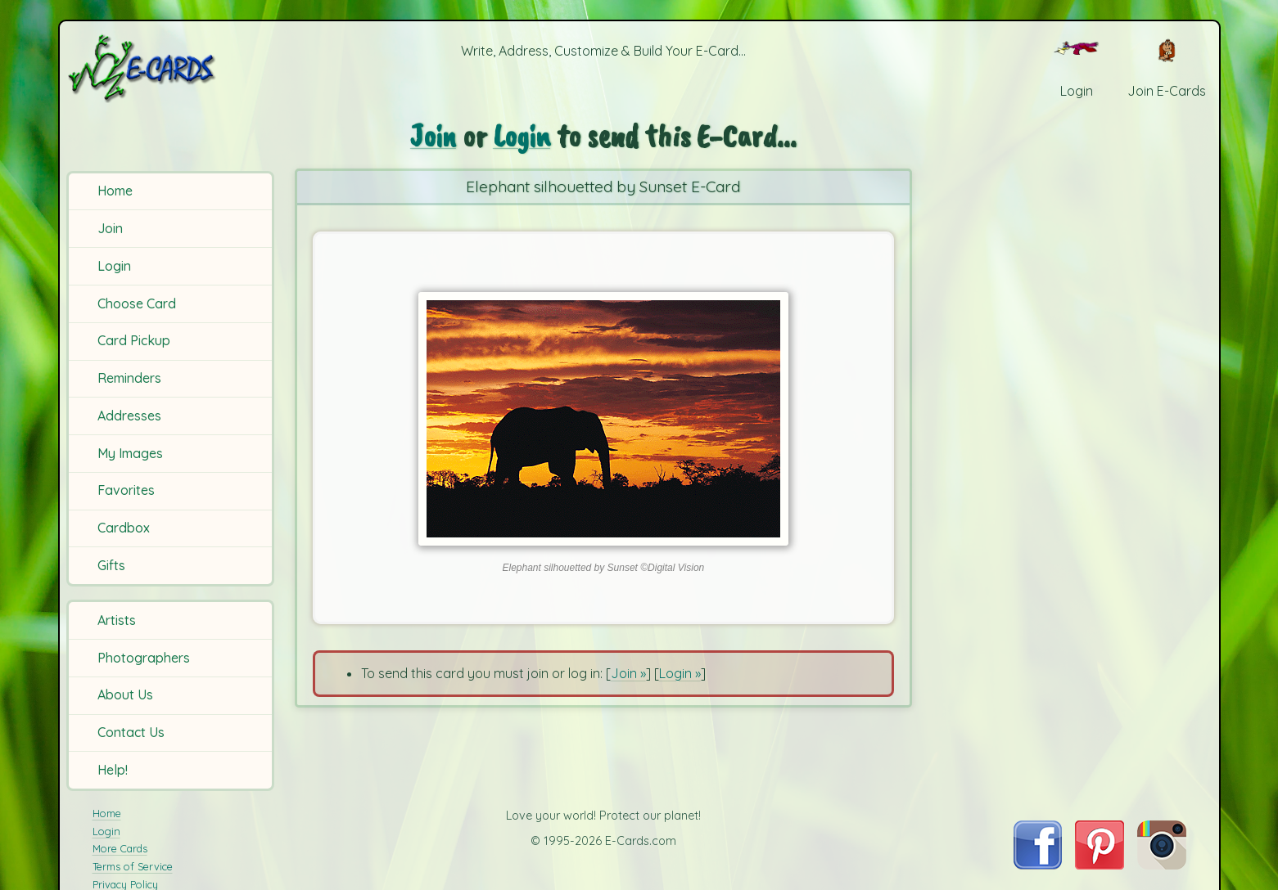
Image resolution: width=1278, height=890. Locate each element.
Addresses (129, 415)
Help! (112, 770)
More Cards (120, 848)
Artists (116, 620)
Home (115, 190)
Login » (680, 672)
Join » (628, 672)
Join (110, 228)
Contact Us (131, 732)
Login (114, 266)
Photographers (143, 658)
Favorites (126, 490)
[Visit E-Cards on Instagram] (1161, 864)
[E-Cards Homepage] (168, 68)
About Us (125, 694)
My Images (130, 453)
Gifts (111, 565)
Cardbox (123, 527)
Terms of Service (133, 866)
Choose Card (136, 303)
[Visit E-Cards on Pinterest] (1099, 864)
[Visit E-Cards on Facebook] (1038, 864)
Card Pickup (133, 340)
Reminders (129, 378)
